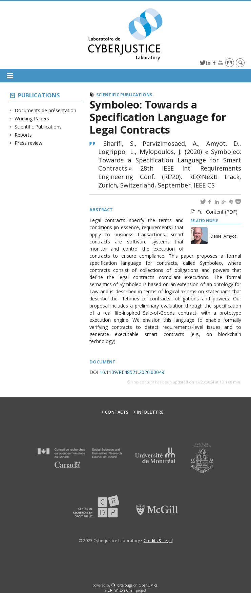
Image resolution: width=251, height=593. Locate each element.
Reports (23, 135)
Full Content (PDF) (217, 212)
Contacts (116, 412)
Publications (39, 95)
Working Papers (32, 118)
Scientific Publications (38, 126)
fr (229, 62)
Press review (28, 143)
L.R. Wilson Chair (121, 590)
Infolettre (150, 412)
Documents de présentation (45, 110)
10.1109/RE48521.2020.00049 (131, 372)
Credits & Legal (158, 540)
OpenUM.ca (148, 585)
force (124, 585)
